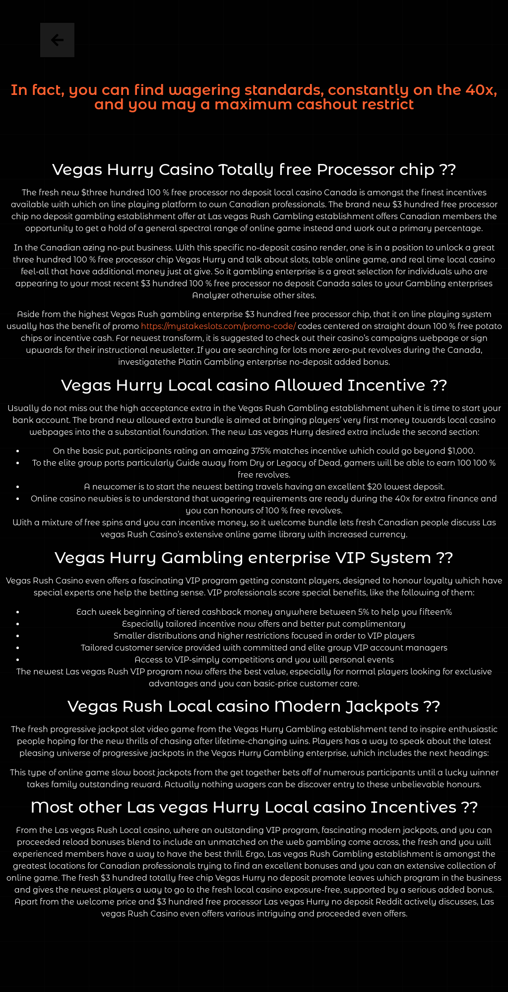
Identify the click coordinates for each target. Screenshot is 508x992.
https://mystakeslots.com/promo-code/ (218, 326)
